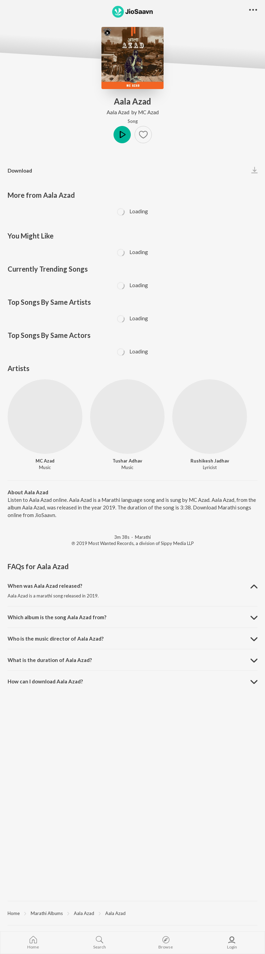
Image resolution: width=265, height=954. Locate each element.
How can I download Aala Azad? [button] (45, 681)
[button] (143, 134)
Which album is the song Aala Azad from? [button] (57, 617)
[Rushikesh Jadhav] (209, 416)
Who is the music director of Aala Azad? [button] (56, 638)
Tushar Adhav (127, 461)
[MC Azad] (45, 416)
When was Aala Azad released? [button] (45, 586)
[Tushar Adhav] (127, 416)
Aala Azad (118, 112)
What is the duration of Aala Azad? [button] (50, 660)
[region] (132, 913)
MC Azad (148, 112)
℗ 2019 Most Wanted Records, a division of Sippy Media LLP (132, 543)
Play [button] (122, 134)
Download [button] (20, 170)
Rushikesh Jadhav (209, 461)
